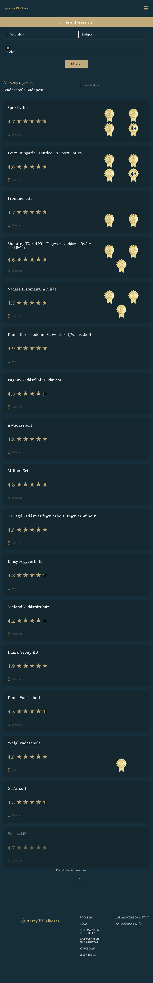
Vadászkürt (18, 834)
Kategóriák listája (129, 924)
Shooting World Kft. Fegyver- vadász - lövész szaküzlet (49, 246)
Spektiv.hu (18, 107)
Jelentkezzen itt (76, 23)
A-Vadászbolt (20, 425)
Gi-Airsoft (17, 788)
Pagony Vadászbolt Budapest (34, 380)
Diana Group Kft (23, 652)
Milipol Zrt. (19, 471)
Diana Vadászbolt (24, 697)
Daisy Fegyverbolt (25, 561)
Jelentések (88, 955)
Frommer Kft (20, 198)
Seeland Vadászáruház (28, 607)
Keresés (76, 63)
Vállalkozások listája (132, 917)
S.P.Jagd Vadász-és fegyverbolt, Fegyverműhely (52, 516)
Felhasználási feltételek (90, 932)
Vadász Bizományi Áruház (32, 289)
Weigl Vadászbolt (24, 743)
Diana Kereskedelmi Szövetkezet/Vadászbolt (49, 334)
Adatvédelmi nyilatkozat (89, 941)
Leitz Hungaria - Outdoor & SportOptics (45, 153)
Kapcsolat (88, 948)
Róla (83, 924)
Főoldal (86, 917)
